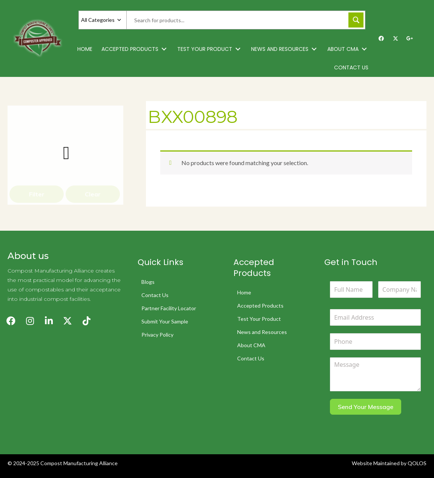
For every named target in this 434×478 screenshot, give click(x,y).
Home (244, 292)
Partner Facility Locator (168, 308)
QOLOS (417, 463)
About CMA (251, 345)
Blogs (148, 282)
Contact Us (155, 295)
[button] (164, 49)
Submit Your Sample (164, 321)
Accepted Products (260, 305)
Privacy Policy (157, 334)
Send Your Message (365, 407)
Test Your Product (259, 319)
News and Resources (262, 332)
